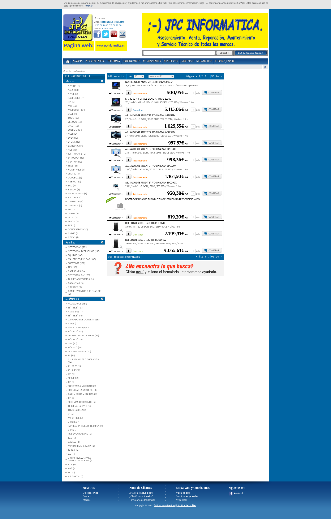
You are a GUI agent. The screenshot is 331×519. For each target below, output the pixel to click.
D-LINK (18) (74, 141)
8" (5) (71, 414)
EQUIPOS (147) (75, 255)
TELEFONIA (113, 61)
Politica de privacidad (165, 505)
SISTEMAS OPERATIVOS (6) (82, 402)
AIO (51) (72, 323)
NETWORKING (204, 61)
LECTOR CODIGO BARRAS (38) (83, 335)
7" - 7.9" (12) (74, 370)
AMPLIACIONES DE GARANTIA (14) (83, 361)
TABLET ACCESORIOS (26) (81, 279)
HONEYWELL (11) (76, 169)
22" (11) (71, 374)
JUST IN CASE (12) (77, 153)
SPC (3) (72, 209)
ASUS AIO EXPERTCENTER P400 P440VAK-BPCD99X (150, 182)
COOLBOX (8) (75, 177)
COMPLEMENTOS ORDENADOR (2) (84, 292)
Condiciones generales (187, 496)
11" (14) (71, 355)
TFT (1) (71, 472)
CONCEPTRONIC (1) (78, 229)
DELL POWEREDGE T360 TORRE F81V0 (145, 223)
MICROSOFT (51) (76, 110)
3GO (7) (72, 185)
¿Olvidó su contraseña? (141, 496)
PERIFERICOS (171, 61)
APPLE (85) (73, 94)
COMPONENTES (152, 61)
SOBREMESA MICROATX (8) (82, 386)
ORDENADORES (131, 61)
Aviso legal (181, 500)
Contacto (87, 496)
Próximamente (140, 93)
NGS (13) (72, 149)
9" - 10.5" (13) (75, 366)
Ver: (131, 76)
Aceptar (89, 5)
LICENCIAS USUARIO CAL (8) (82, 390)
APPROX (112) (74, 86)
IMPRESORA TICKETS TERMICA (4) (85, 426)
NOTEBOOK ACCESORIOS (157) (84, 251)
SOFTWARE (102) (76, 263)
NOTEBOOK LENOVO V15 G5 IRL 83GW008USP (149, 82)
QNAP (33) (73, 126)
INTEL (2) (73, 217)
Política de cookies (186, 505)
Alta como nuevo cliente (141, 493)
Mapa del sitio (183, 493)
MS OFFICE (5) (75, 418)
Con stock (138, 234)
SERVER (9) (73, 378)
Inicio (67, 71)
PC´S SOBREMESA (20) (79, 351)
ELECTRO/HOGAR (225, 61)
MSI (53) (72, 106)
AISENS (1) (73, 237)
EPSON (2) (73, 221)
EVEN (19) (73, 138)
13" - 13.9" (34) (75, 339)
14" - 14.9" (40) (75, 331)
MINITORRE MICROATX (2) (81, 446)
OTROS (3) (73, 213)
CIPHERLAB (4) (75, 201)
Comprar (214, 92)
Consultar (138, 110)
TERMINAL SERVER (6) (79, 406)
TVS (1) (71, 225)
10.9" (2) (72, 438)
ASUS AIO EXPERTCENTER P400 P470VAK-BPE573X (150, 115)
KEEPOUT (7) (74, 181)
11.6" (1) (72, 468)
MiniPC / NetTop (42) (79, 327)
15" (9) (71, 382)
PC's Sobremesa (94, 61)
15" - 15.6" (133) (75, 307)
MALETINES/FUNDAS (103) (82, 259)
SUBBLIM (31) (75, 130)
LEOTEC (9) (74, 173)
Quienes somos (90, 493)
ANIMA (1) (73, 233)
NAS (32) (72, 343)
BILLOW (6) (74, 189)
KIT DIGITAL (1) (75, 476)
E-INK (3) (72, 430)
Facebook (236, 493)
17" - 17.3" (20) (75, 347)
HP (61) (71, 102)
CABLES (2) (74, 442)
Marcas (77, 61)
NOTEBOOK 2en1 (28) (79, 275)
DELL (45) (73, 114)
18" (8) (71, 398)
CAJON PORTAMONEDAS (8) (82, 394)
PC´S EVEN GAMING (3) (80, 434)
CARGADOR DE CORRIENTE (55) (84, 319)
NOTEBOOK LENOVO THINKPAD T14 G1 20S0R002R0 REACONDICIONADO (162, 199)
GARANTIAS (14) (76, 283)
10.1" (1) (72, 464)
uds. (198, 93)
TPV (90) (72, 267)
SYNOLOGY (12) (76, 157)
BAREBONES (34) (77, 271)
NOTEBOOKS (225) (77, 247)
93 (212, 76)
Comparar (116, 93)
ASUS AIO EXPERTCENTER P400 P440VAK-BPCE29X (150, 166)
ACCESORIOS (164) (77, 303)
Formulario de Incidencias (142, 500)
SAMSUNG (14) (75, 145)
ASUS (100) (73, 90)
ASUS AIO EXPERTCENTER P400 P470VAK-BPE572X (150, 132)
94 (217, 76)
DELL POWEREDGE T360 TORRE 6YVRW (145, 240)
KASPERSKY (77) (76, 98)
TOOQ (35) (73, 118)
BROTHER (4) (74, 197)
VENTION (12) (75, 161)
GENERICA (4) (75, 205)
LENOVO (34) (75, 122)
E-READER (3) (75, 287)
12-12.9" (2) (73, 450)
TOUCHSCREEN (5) (77, 410)
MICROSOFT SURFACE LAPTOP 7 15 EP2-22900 (148, 98)
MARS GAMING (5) (77, 193)
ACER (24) (73, 134)
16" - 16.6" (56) (75, 315)
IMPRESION (187, 61)
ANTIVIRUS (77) (75, 311)
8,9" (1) (71, 454)
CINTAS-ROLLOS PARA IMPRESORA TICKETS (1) (80, 459)
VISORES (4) (74, 422)
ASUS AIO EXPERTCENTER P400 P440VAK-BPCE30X (150, 149)
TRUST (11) (73, 165)
